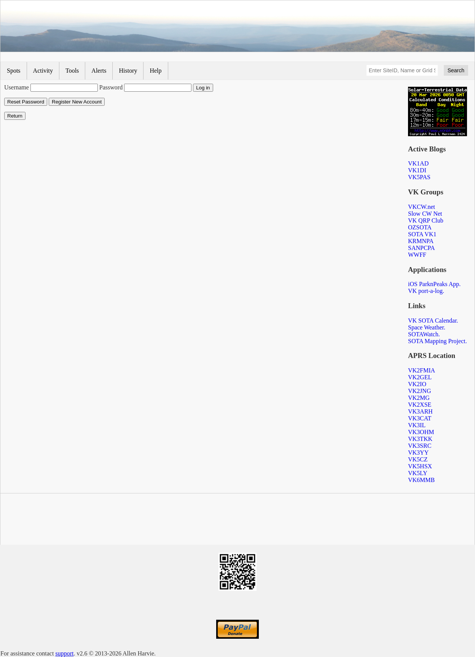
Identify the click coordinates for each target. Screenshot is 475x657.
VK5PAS (419, 177)
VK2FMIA (421, 370)
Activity (43, 70)
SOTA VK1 (422, 234)
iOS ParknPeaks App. (434, 284)
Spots (14, 70)
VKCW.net (421, 207)
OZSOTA (420, 227)
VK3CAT (419, 418)
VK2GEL (420, 377)
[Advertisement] (237, 520)
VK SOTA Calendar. (433, 320)
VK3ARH (420, 411)
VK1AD (418, 163)
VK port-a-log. (426, 291)
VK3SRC (419, 445)
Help (155, 70)
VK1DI (417, 170)
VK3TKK (420, 439)
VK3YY (418, 452)
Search (456, 70)
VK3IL (417, 425)
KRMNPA (421, 241)
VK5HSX (420, 466)
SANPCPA (421, 248)
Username (16, 87)
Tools (72, 70)
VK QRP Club (425, 220)
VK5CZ (418, 459)
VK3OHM (421, 432)
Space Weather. (426, 327)
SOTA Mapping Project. (437, 341)
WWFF (417, 254)
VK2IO (417, 384)
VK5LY (417, 473)
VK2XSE (419, 404)
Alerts (98, 70)
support (64, 653)
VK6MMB (421, 480)
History (128, 70)
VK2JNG (419, 391)
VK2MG (419, 398)
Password (111, 87)
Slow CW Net (425, 213)
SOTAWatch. (424, 334)
